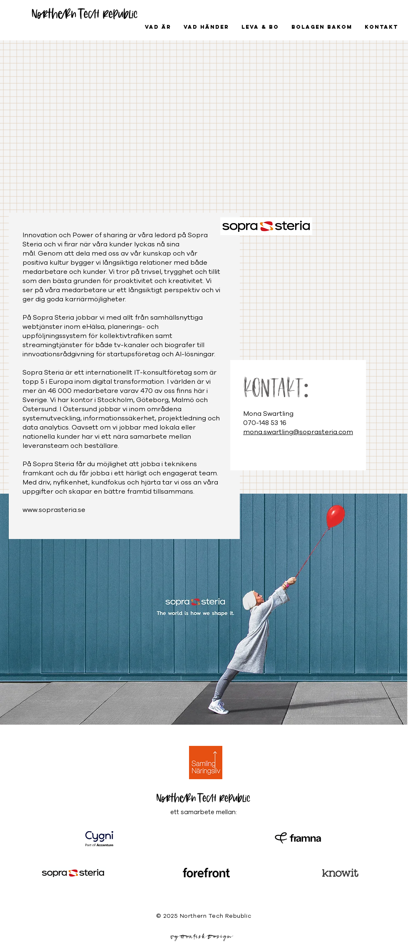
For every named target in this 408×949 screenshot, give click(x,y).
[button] (206, 27)
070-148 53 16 (264, 422)
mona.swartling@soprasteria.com (298, 432)
